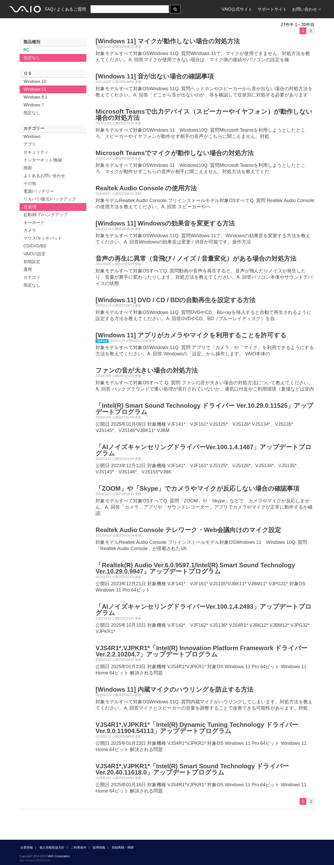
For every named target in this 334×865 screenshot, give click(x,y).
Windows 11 (34, 89)
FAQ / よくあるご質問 (65, 9)
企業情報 (26, 847)
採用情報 (99, 847)
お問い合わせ (306, 9)
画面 (27, 168)
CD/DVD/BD (34, 246)
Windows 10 (34, 81)
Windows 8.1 (35, 97)
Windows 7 (33, 105)
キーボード (33, 222)
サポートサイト (272, 9)
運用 (27, 269)
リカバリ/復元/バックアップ (49, 199)
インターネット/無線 (42, 160)
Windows (31, 136)
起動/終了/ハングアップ (45, 214)
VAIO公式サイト (237, 9)
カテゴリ (31, 277)
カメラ (29, 230)
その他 (29, 183)
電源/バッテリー (38, 191)
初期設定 (31, 261)
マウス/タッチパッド (42, 238)
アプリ (29, 144)
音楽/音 (30, 207)
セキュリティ (36, 152)
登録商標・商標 (123, 847)
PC (26, 50)
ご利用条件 (78, 847)
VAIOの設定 (34, 254)
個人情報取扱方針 (51, 847)
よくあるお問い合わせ (44, 175)
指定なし (31, 58)
